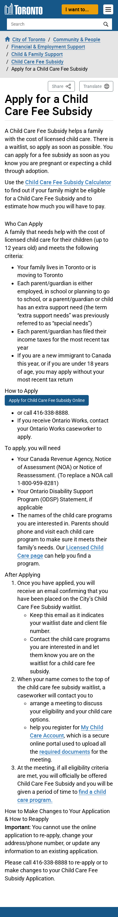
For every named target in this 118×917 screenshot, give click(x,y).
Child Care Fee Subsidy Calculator (68, 182)
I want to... (77, 9)
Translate (92, 86)
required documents (64, 751)
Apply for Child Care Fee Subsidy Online (47, 400)
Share (63, 86)
